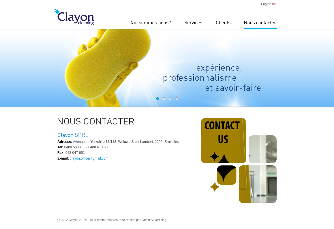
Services (193, 24)
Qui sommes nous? (150, 24)
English (266, 4)
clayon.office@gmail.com (88, 158)
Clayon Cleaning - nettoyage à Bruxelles (74, 16)
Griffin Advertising (154, 220)
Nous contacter (260, 24)
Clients (223, 24)
